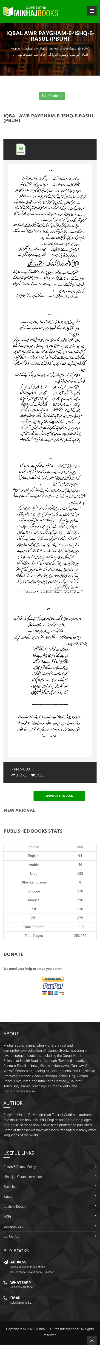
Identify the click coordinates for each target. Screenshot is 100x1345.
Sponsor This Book (59, 796)
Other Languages (34, 882)
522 (80, 873)
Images (34, 900)
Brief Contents (52, 96)
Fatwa (7, 1196)
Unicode (33, 891)
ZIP (33, 918)
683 (80, 847)
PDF (34, 909)
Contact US (11, 1236)
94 (80, 856)
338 (80, 909)
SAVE (37, 775)
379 (80, 918)
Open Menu (92, 10)
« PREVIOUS (20, 769)
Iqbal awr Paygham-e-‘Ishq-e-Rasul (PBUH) (57, 48)
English (33, 856)
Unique (34, 847)
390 (80, 900)
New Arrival (19, 810)
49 (80, 865)
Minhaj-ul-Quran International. (57, 1329)
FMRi (7, 1216)
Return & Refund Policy (19, 1167)
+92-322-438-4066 (21, 1287)
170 (80, 891)
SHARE (19, 775)
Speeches (10, 1187)
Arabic (34, 865)
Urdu (33, 873)
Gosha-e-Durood (14, 1206)
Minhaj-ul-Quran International (23, 1177)
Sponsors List (13, 1226)
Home (15, 48)
